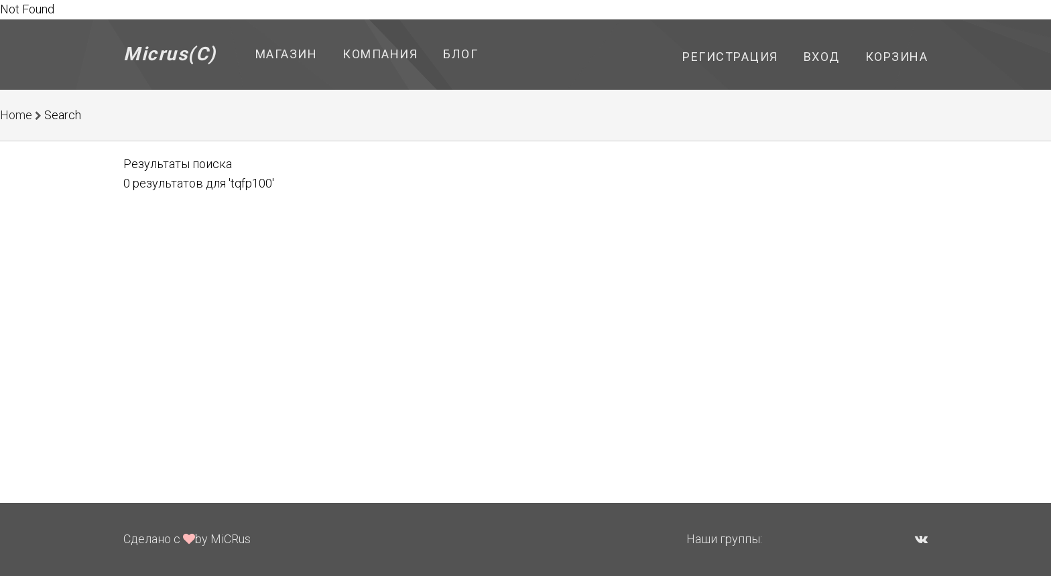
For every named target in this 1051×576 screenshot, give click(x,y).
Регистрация (730, 57)
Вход (822, 57)
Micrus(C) (170, 54)
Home (16, 115)
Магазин (286, 54)
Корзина (896, 57)
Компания (380, 54)
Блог (460, 54)
